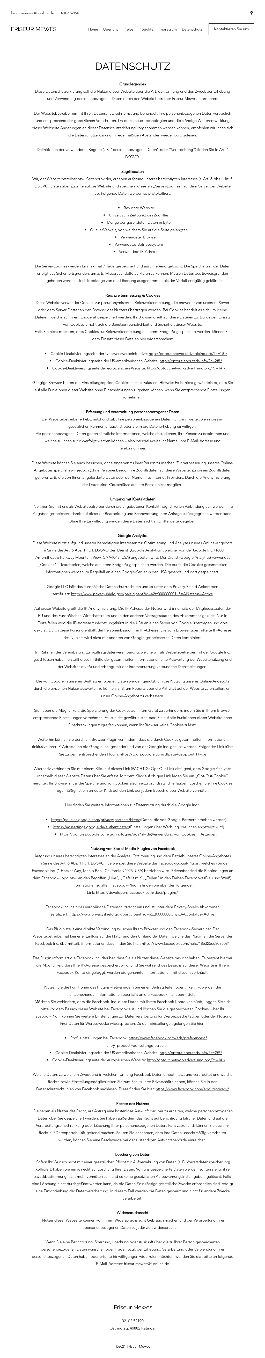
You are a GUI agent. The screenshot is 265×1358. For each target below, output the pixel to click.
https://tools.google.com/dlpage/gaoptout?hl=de (163, 754)
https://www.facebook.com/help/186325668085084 (186, 943)
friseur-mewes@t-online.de (32, 13)
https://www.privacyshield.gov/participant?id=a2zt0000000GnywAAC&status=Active (141, 914)
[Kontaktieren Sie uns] (231, 29)
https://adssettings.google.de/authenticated (91, 826)
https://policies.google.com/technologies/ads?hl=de (105, 834)
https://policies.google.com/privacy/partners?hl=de (95, 819)
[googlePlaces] (251, 13)
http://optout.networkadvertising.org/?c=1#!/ (188, 353)
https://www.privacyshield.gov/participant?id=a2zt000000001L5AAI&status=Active (142, 593)
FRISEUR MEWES (33, 29)
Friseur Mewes (133, 1307)
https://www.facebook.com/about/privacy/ (192, 1088)
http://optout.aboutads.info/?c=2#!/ (191, 360)
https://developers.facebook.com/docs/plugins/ (137, 892)
